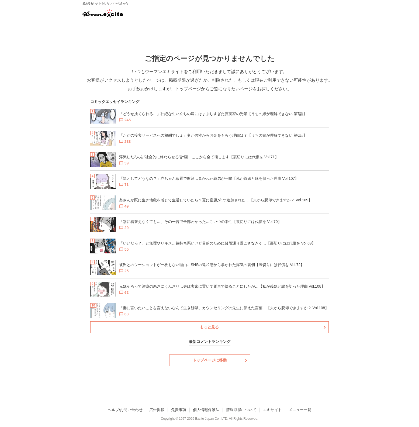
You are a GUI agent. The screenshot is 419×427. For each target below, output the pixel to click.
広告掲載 (156, 410)
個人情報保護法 (206, 410)
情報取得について (241, 410)
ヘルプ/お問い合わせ (125, 410)
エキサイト (272, 410)
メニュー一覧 (300, 410)
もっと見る (209, 327)
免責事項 (178, 410)
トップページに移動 (210, 360)
